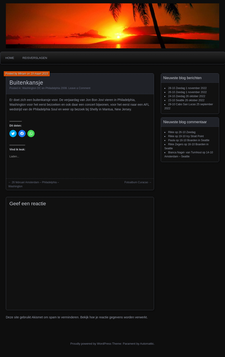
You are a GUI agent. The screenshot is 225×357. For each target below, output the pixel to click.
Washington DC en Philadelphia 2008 (44, 88)
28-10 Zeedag (176, 88)
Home (9, 58)
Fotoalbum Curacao (136, 182)
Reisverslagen (34, 58)
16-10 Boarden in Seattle (195, 140)
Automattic (147, 343)
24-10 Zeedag (176, 96)
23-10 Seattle (176, 100)
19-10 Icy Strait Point (191, 136)
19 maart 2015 (39, 73)
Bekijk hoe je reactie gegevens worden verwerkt (113, 317)
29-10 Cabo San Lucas (182, 104)
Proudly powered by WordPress (90, 343)
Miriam (22, 73)
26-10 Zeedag (176, 92)
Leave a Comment (79, 88)
